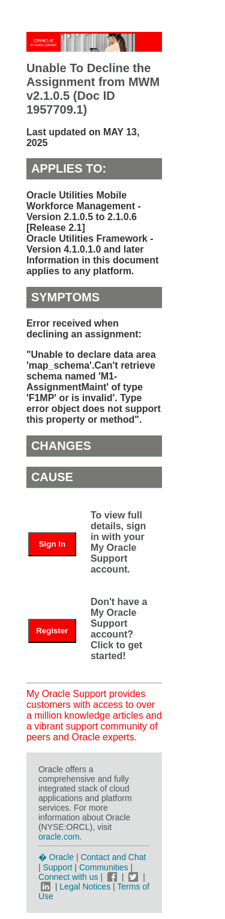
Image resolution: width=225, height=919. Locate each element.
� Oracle (56, 857)
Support (57, 867)
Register (52, 630)
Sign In (52, 544)
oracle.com (58, 836)
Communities (103, 867)
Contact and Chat (113, 857)
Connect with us (69, 877)
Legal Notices (84, 886)
